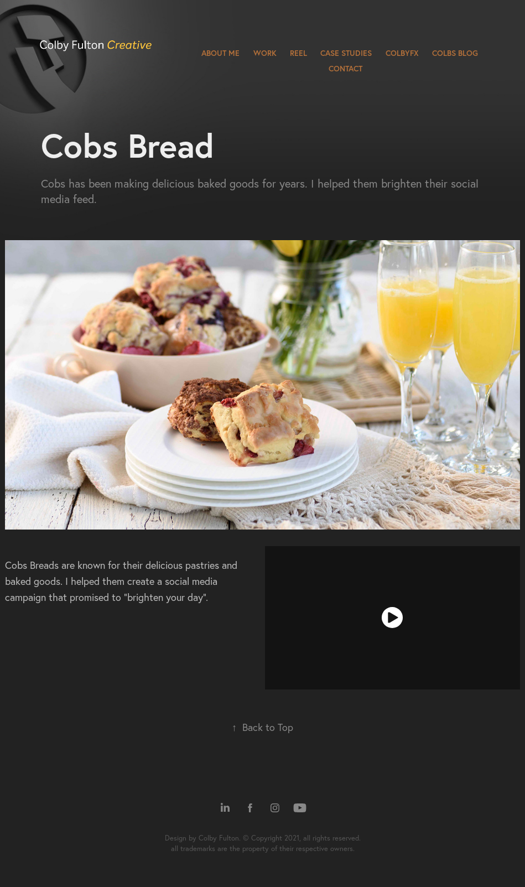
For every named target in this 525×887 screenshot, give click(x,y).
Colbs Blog (455, 53)
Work (265, 53)
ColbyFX (402, 53)
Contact (345, 69)
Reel (298, 53)
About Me (220, 53)
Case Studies (346, 53)
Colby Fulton (219, 837)
